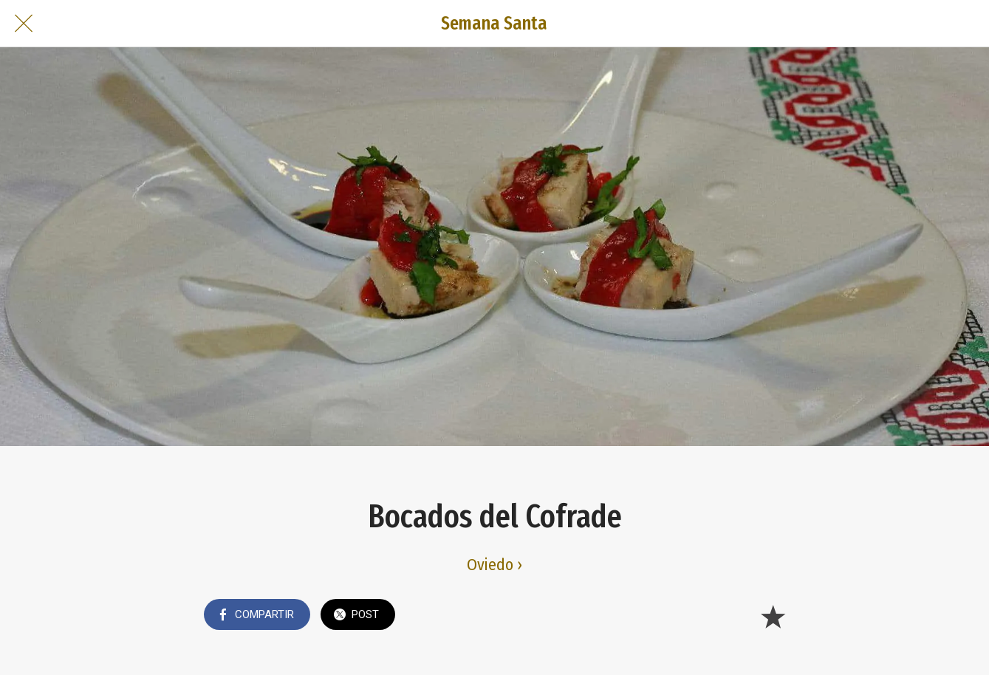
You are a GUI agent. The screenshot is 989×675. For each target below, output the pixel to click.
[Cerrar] (23, 23)
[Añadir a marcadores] (772, 616)
